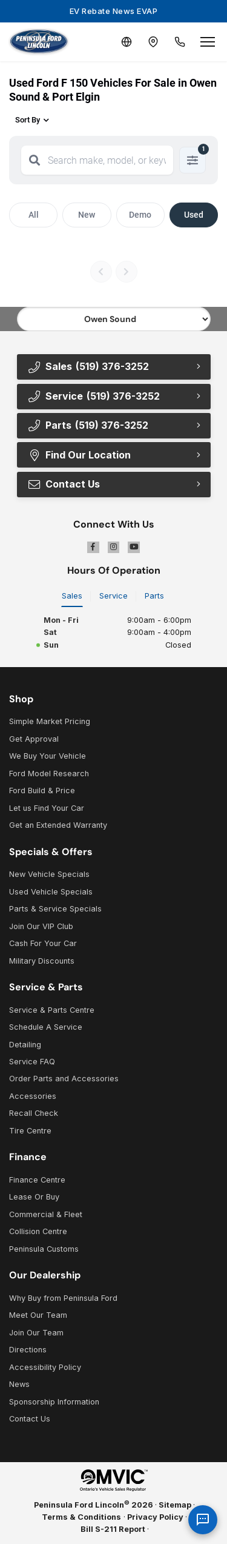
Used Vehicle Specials (51, 891)
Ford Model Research (49, 773)
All (33, 215)
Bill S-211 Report (113, 1529)
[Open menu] (208, 42)
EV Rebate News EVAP (114, 11)
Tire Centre (30, 1130)
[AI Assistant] (202, 1519)
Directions (28, 1349)
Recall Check (33, 1113)
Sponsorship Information (54, 1401)
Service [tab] (113, 595)
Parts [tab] (154, 595)
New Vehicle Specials (49, 874)
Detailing (25, 1044)
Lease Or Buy (34, 1196)
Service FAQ (32, 1061)
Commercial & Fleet (45, 1214)
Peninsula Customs (44, 1249)
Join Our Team (36, 1332)
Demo (140, 215)
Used (193, 215)
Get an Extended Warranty (58, 825)
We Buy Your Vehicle (47, 755)
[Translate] (126, 42)
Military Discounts (41, 960)
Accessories (32, 1096)
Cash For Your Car (43, 943)
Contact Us (63, 484)
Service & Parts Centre (51, 1010)
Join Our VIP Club (41, 926)
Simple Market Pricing (49, 721)
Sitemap (175, 1504)
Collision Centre (38, 1231)
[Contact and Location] (153, 42)
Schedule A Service (45, 1027)
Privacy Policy (155, 1517)
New (86, 215)
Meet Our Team (38, 1315)
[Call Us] (180, 42)
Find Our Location (79, 455)
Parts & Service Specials (55, 908)
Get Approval (34, 738)
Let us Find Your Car (46, 808)
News (19, 1384)
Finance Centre (37, 1179)
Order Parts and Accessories (64, 1078)
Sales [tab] (72, 595)
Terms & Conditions (81, 1517)
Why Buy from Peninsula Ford (63, 1298)
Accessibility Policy (45, 1367)
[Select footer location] (114, 319)
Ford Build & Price (42, 790)
